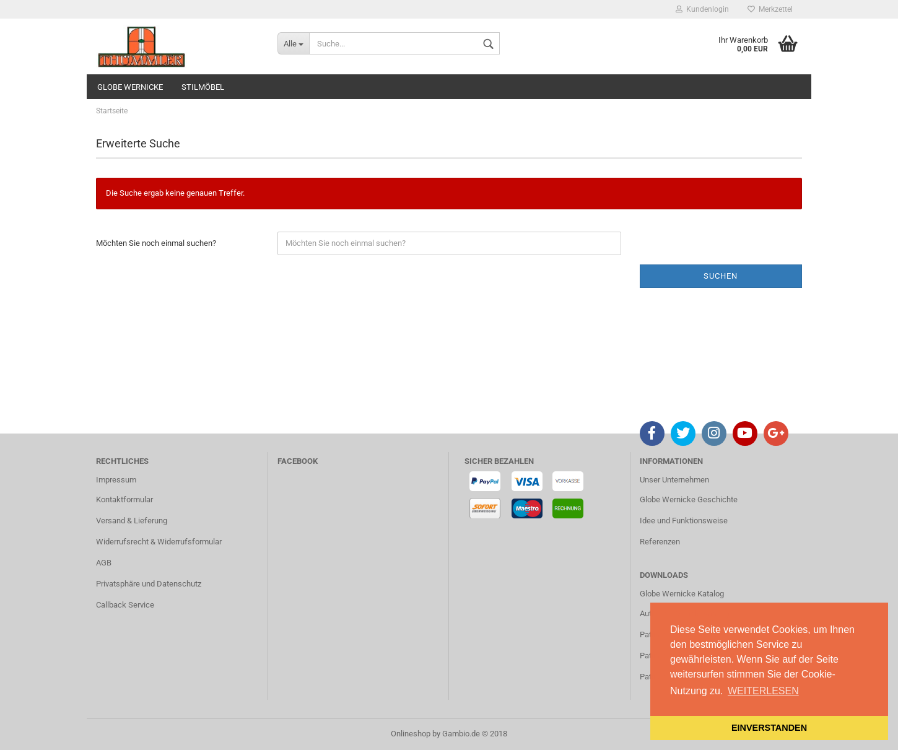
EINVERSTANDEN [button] (769, 728)
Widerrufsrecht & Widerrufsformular (159, 541)
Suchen (721, 276)
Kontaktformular (124, 499)
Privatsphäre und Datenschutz (148, 583)
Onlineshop (410, 733)
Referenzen (660, 541)
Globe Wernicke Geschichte (689, 499)
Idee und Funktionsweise (684, 520)
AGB (103, 562)
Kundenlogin (702, 9)
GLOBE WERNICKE (130, 87)
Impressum (116, 479)
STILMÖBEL (202, 87)
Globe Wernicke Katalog (682, 593)
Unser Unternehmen (674, 479)
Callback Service (125, 604)
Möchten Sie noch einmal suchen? (156, 243)
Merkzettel (770, 9)
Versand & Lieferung (131, 520)
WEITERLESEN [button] (763, 691)
